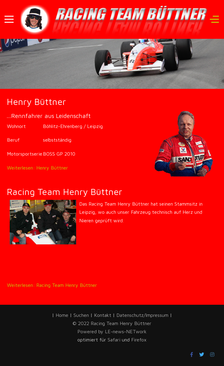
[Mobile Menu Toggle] (9, 19)
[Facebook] (191, 354)
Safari (115, 339)
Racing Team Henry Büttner (64, 191)
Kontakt (102, 315)
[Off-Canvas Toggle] (214, 19)
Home (62, 315)
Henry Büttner (36, 101)
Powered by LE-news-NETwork (112, 331)
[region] (112, 49)
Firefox (139, 339)
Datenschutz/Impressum (143, 315)
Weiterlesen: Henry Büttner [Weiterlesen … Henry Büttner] (37, 167)
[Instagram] (212, 354)
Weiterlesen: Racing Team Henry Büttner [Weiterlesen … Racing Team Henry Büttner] (52, 285)
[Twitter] (201, 354)
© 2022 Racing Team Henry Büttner (112, 323)
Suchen (81, 315)
